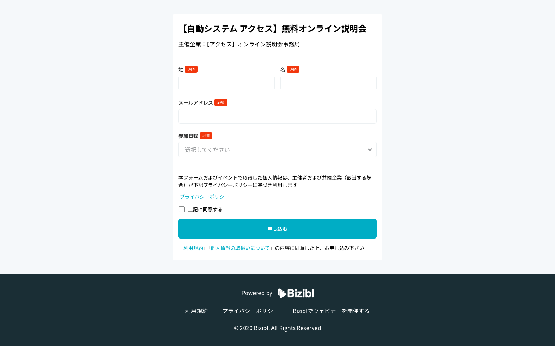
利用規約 (193, 247)
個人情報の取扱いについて (240, 247)
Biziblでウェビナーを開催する (331, 310)
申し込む (277, 228)
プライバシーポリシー (204, 196)
